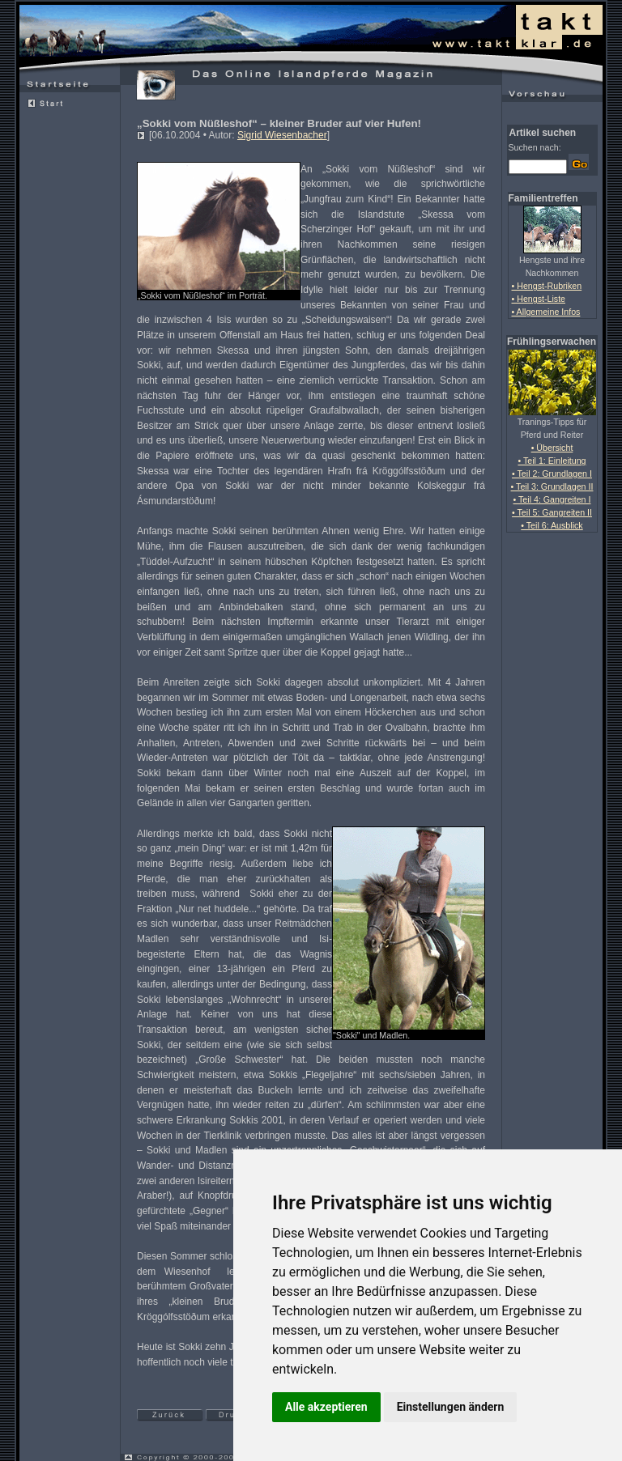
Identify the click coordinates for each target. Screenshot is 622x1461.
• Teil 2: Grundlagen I (552, 473)
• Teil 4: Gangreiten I (552, 499)
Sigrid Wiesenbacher (282, 135)
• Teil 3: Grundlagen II (552, 486)
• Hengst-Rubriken (547, 286)
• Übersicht (552, 447)
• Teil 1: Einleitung (552, 460)
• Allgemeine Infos (546, 311)
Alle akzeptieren (326, 1406)
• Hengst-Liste (539, 299)
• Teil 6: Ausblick (551, 525)
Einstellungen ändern (451, 1406)
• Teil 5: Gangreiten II (552, 512)
